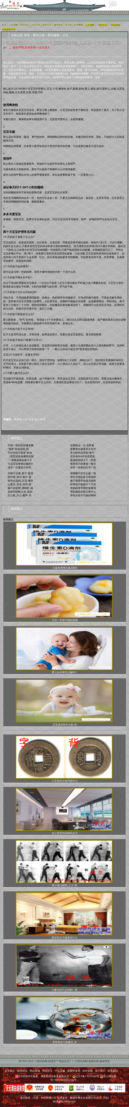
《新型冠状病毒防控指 (21, 456)
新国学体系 (73, 1070)
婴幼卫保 (39, 35)
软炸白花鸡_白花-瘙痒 (20, 480)
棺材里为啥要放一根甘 (83, 463)
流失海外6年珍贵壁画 (82, 456)
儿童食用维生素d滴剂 (64, 546)
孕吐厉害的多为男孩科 (83, 477)
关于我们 (10, 1070)
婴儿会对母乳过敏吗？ (64, 650)
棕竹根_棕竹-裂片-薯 (19, 477)
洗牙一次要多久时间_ (20, 467)
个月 (25, 419)
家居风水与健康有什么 (64, 915)
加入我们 (100, 1070)
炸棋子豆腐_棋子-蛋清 (20, 473)
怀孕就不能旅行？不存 (83, 484)
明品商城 (115, 24)
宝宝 (31, 419)
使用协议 (22, 1070)
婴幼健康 (53, 35)
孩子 (37, 419)
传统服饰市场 (8, 29)
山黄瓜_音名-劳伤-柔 (19, 484)
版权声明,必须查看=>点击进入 (31, 47)
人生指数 (89, 24)
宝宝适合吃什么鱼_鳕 (64, 702)
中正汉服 (60, 1070)
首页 (27, 35)
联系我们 (113, 1070)
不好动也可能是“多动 (20, 452)
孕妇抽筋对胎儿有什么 (83, 491)
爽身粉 (18, 419)
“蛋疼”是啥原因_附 (18, 449)
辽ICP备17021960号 (87, 1076)
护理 (43, 419)
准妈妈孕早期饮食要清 (83, 488)
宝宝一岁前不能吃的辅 (64, 598)
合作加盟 (87, 1070)
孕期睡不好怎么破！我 (83, 473)
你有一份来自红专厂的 (83, 467)
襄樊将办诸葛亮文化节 (83, 449)
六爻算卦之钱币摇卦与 (64, 759)
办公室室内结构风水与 (64, 811)
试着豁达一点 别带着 (82, 445)
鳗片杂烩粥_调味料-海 (20, 488)
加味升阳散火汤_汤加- (20, 491)
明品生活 (102, 24)
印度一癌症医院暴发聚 (21, 445)
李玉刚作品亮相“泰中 (82, 452)
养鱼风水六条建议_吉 (64, 1020)
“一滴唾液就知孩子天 (20, 460)
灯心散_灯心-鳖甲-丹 (19, 495)
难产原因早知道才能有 (83, 480)
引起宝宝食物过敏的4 (20, 463)
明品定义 (47, 1070)
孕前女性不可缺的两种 (83, 495)
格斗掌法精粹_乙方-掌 (64, 863)
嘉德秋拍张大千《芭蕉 (83, 460)
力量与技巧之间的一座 (64, 967)
